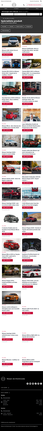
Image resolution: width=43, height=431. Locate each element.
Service (27, 8)
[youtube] (30, 384)
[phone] (24, 5)
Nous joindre (4, 392)
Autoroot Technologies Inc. (31, 426)
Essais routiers (19, 26)
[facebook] (33, 384)
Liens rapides (4, 387)
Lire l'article (7, 54)
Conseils (11, 26)
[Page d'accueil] (3, 379)
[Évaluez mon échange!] (41, 14)
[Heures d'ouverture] (34, 1)
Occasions (16, 8)
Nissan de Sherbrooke (6, 1)
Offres (37, 8)
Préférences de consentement (8, 422)
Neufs (6, 8)
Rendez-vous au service (34, 5)
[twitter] (28, 384)
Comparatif (28, 26)
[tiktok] (36, 384)
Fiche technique (5, 30)
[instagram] (41, 384)
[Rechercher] (41, 1)
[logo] (14, 5)
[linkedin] (38, 384)
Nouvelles (4, 26)
